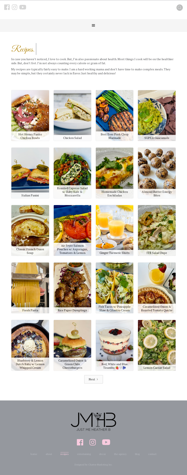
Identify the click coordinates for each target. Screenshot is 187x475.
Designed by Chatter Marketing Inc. (94, 464)
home (34, 454)
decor (102, 454)
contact (152, 454)
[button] (93, 25)
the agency (120, 454)
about (49, 454)
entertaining (84, 454)
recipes (64, 454)
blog (137, 454)
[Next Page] (93, 379)
